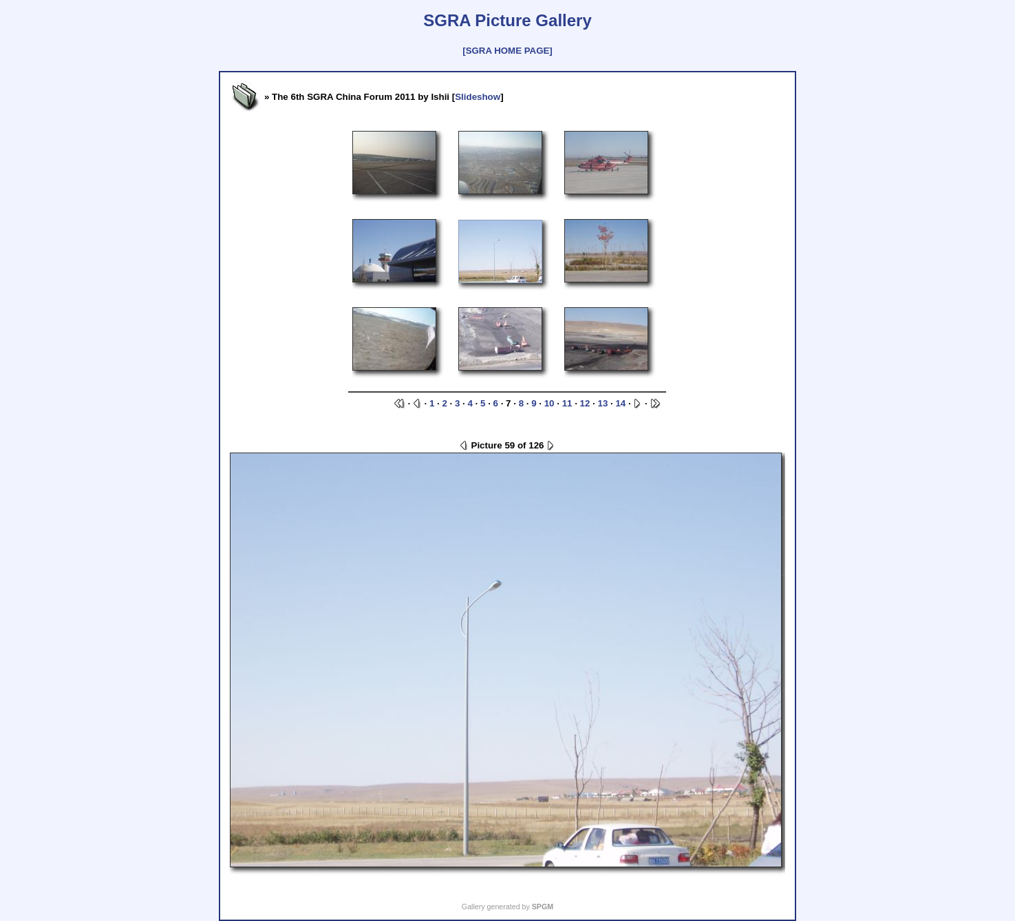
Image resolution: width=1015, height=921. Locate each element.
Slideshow (477, 97)
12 (585, 403)
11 (567, 403)
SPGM (542, 906)
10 (549, 403)
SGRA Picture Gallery (507, 20)
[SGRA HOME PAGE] (507, 50)
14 (620, 403)
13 (603, 403)
